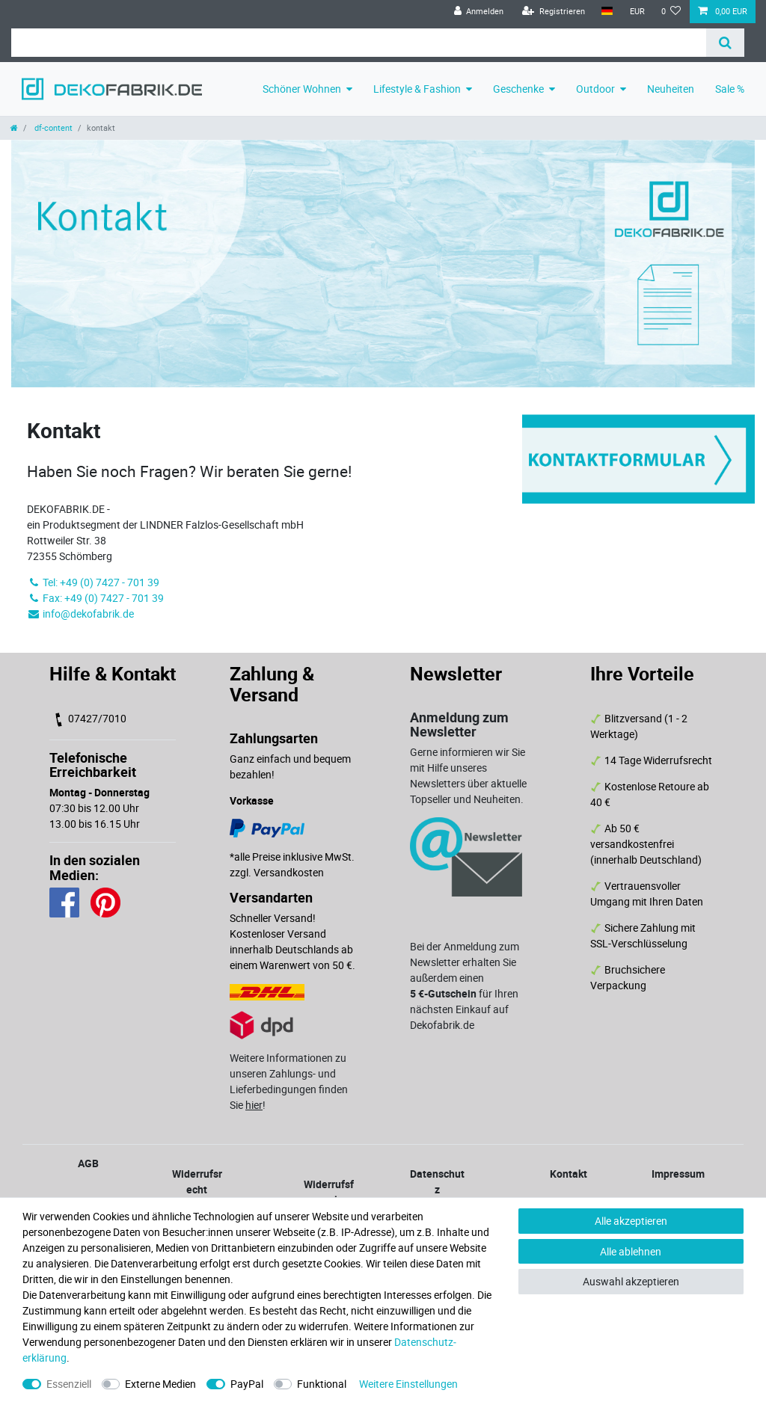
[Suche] (725, 42)
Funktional (321, 1384)
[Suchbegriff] (358, 42)
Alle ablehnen (630, 1251)
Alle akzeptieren (631, 1221)
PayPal (246, 1384)
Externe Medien (160, 1384)
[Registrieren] (553, 11)
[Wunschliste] (671, 11)
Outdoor (595, 89)
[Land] (607, 11)
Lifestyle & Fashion (417, 89)
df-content (52, 127)
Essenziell (68, 1384)
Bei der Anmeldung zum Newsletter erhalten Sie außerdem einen (464, 962)
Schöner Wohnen (302, 89)
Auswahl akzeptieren (631, 1281)
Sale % (729, 89)
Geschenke (518, 89)
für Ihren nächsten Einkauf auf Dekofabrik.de (464, 1009)
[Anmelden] (478, 11)
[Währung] (636, 11)
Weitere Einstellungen (408, 1384)
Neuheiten (670, 89)
